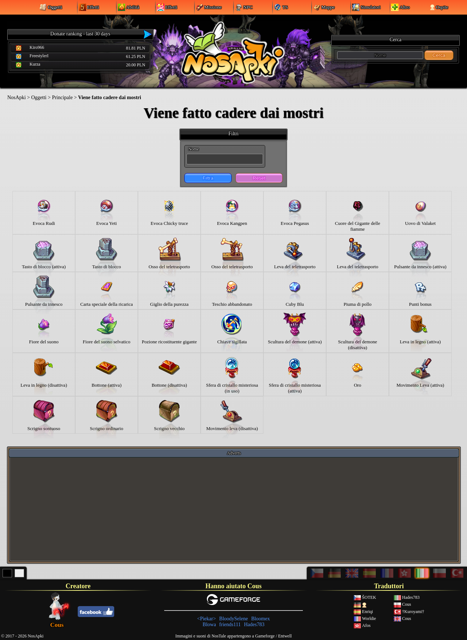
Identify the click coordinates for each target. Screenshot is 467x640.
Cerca (438, 55)
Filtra (207, 178)
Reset (259, 178)
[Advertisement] (234, 509)
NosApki (16, 97)
